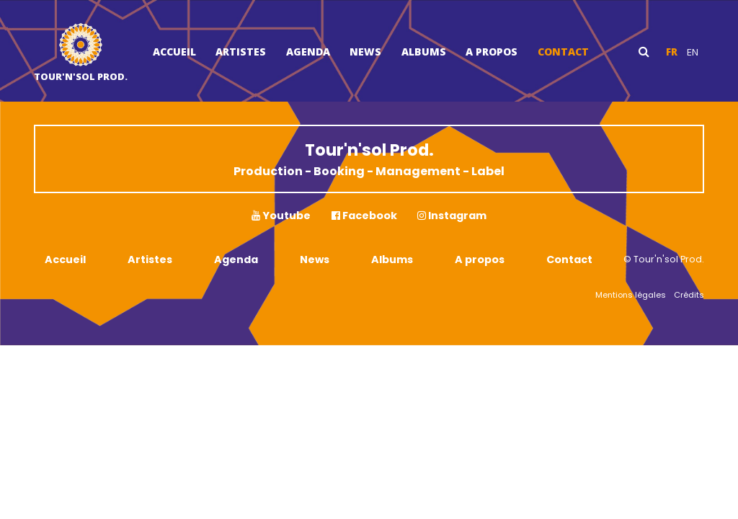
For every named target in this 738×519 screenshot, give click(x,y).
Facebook (364, 215)
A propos (491, 51)
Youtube (281, 215)
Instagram (451, 215)
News (365, 51)
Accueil (174, 51)
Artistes (240, 51)
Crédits (689, 295)
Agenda (308, 51)
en (692, 51)
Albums (423, 51)
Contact (563, 51)
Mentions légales (630, 295)
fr (671, 51)
